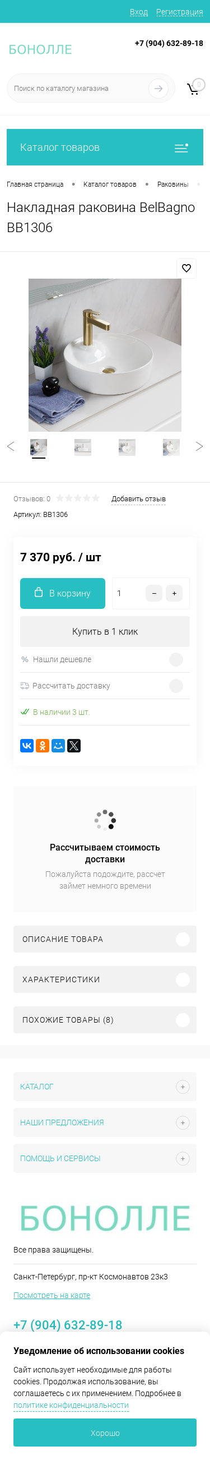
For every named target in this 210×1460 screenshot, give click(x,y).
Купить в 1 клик (105, 631)
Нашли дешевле (55, 659)
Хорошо (105, 1433)
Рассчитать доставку (65, 685)
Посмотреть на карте (51, 1295)
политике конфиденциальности (71, 1405)
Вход (139, 11)
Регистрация (179, 11)
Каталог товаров (105, 147)
